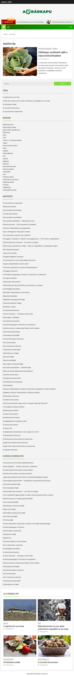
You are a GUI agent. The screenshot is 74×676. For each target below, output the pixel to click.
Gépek (5, 143)
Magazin (55, 48)
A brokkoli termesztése (11, 400)
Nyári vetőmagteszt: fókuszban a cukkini (16, 232)
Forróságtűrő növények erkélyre (13, 407)
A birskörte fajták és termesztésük (14, 541)
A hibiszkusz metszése (11, 396)
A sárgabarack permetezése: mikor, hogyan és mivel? (21, 432)
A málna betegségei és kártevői (13, 527)
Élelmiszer (6, 132)
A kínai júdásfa (8, 385)
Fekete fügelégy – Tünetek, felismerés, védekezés (20, 466)
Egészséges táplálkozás (45, 48)
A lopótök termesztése (10, 375)
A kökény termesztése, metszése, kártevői (17, 474)
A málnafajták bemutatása (11, 289)
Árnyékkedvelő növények (11, 417)
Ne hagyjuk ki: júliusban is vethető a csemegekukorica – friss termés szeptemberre (31, 239)
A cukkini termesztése (10, 414)
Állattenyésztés (8, 125)
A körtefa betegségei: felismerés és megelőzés (19, 325)
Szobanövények (8, 177)
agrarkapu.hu (45, 59)
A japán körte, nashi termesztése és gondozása (19, 446)
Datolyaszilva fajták (9, 534)
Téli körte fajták (8, 520)
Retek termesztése (9, 207)
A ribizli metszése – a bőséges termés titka (18, 314)
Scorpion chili (7, 428)
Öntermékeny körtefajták (11, 335)
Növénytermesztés (9, 166)
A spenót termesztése (10, 425)
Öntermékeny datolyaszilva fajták (14, 513)
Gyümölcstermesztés (10, 146)
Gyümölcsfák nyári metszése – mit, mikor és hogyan (20, 242)
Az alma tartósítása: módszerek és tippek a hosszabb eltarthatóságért (26, 524)
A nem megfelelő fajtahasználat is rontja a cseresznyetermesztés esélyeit (28, 495)
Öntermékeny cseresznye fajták (13, 506)
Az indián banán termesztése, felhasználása (18, 470)
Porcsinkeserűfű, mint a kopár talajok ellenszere (19, 260)
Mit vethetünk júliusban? (11, 250)
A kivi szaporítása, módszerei (13, 545)
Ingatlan (5, 151)
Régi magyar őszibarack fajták (13, 364)
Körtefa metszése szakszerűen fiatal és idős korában (21, 328)
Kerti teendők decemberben (12, 210)
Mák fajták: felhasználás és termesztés (16, 292)
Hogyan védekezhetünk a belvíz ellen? (16, 264)
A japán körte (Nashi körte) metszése (15, 443)
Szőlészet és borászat (10, 179)
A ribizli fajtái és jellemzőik (12, 531)
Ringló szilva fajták (9, 509)
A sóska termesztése (10, 214)
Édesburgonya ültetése (10, 410)
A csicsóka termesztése (11, 108)
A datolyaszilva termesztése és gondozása (17, 439)
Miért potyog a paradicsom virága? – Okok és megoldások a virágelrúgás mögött (30, 246)
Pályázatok (6, 172)
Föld (4, 138)
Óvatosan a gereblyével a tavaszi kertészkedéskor (20, 267)
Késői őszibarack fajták (11, 488)
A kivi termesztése (9, 342)
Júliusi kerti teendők (10, 253)
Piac (4, 174)
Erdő (4, 135)
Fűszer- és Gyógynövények (12, 140)
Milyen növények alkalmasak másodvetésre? (18, 371)
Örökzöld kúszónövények (11, 332)
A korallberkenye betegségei (12, 382)
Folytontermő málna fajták (11, 350)
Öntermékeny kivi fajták (11, 353)
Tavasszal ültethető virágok (12, 303)
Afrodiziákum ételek (9, 104)
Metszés (6, 164)
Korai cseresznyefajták (10, 502)
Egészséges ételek (9, 127)
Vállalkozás (7, 187)
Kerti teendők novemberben (12, 217)
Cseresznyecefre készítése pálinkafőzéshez (18, 463)
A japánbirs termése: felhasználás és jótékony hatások (21, 392)
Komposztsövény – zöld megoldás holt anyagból (19, 224)
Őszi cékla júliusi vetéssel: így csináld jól (16, 235)
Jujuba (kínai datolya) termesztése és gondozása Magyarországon (25, 477)
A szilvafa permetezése (11, 310)
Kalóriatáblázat (8, 153)
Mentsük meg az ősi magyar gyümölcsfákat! (18, 499)
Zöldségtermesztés (9, 190)
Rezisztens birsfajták (10, 516)
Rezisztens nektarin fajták (11, 484)
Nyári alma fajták (8, 357)
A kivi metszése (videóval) (12, 346)
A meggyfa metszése (10, 271)
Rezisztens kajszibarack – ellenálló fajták (17, 367)
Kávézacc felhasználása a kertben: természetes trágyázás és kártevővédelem (29, 389)
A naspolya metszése (10, 450)
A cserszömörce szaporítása (12, 111)
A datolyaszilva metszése (12, 435)
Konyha (5, 159)
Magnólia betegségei (10, 296)
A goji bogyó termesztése (11, 282)
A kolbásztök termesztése (12, 378)
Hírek (4, 148)
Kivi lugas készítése (10, 278)
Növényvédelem (8, 169)
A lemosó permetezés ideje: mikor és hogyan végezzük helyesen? (25, 403)
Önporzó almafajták (9, 360)
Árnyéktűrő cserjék (9, 307)
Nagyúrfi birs (7, 538)
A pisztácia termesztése (11, 321)
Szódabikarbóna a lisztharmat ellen (14, 421)
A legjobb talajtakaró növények (13, 257)
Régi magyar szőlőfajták (11, 317)
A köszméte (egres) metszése (13, 339)
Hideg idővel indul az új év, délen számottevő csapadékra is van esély (26, 101)
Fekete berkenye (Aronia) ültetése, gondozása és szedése (23, 285)
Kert (4, 156)
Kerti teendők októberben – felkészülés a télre (18, 221)
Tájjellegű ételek (8, 182)
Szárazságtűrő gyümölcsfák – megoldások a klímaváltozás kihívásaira (26, 481)
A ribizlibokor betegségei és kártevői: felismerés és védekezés (24, 275)
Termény (6, 185)
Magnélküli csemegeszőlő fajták (14, 300)
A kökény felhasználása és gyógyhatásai (16, 228)
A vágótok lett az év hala (11, 97)
